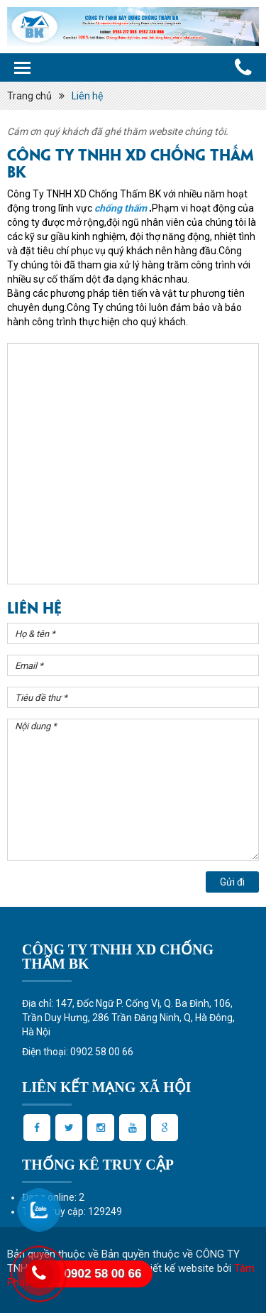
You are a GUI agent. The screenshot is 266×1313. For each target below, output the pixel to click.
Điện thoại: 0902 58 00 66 (77, 1051)
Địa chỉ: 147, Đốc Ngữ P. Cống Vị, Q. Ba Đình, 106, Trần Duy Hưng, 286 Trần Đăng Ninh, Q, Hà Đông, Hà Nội (128, 1017)
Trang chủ (29, 96)
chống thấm (120, 208)
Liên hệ (87, 96)
